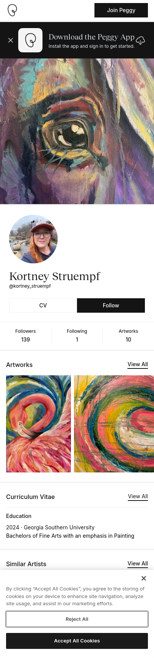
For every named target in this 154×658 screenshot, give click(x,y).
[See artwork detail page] (38, 423)
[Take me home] (12, 10)
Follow (111, 305)
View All (137, 364)
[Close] (143, 578)
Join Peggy (121, 10)
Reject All (77, 619)
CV (43, 305)
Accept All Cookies (77, 641)
